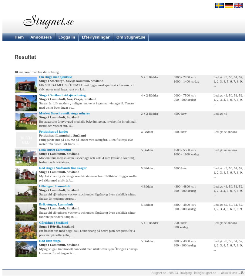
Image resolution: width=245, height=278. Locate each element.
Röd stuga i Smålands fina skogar (63, 168)
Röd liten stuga (50, 240)
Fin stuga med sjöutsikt (55, 77)
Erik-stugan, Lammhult (56, 204)
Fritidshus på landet (53, 131)
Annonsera (41, 37)
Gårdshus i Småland (53, 222)
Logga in (67, 37)
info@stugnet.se (205, 273)
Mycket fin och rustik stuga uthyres (64, 113)
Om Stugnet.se (131, 37)
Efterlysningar (96, 37)
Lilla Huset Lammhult (55, 149)
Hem (19, 37)
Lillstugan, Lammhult (54, 186)
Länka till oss (228, 273)
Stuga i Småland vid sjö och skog (62, 95)
